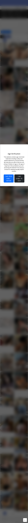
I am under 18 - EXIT (19, 178)
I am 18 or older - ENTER (8, 178)
